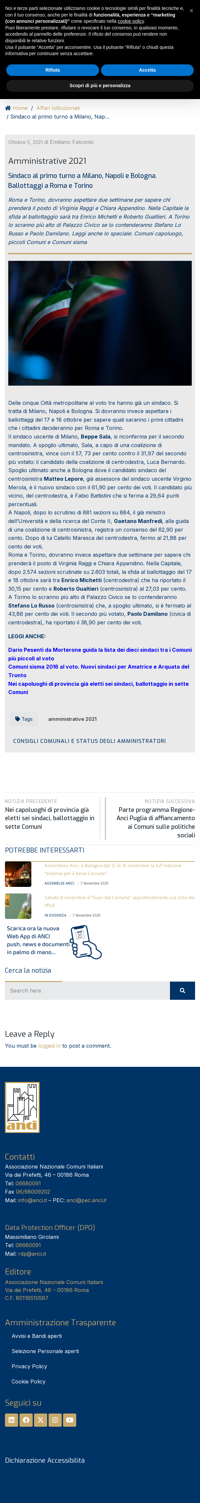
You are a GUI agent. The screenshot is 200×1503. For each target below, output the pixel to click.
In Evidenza (55, 915)
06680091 (28, 1183)
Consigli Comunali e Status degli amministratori (89, 741)
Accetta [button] (147, 70)
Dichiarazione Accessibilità (45, 1460)
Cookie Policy (29, 1381)
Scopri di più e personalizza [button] (100, 85)
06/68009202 (33, 1191)
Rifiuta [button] (53, 70)
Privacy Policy (29, 1366)
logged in (49, 1045)
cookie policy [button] (131, 21)
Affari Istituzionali (58, 108)
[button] (191, 10)
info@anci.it (32, 1200)
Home (20, 108)
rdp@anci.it (32, 1253)
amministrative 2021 (72, 719)
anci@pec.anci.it (86, 1200)
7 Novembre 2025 (95, 883)
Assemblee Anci (59, 883)
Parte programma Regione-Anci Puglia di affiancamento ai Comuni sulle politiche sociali (154, 818)
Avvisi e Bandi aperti (37, 1336)
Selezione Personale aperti (45, 1351)
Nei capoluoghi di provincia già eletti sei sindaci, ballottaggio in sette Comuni (50, 814)
